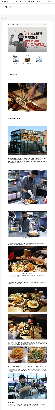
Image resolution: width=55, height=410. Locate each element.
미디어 (6, 18)
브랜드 (20, 1)
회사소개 (17, 1)
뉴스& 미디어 (24, 1)
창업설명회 (32, 1)
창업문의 (29, 1)
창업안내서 (37, 1)
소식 (2, 18)
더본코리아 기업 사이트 (50, 1)
